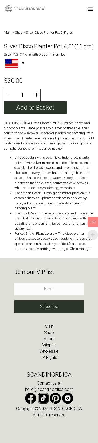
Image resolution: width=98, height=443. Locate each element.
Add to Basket (35, 107)
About (49, 338)
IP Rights (49, 357)
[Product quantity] (22, 95)
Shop (19, 33)
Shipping (49, 345)
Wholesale (49, 351)
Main (8, 33)
